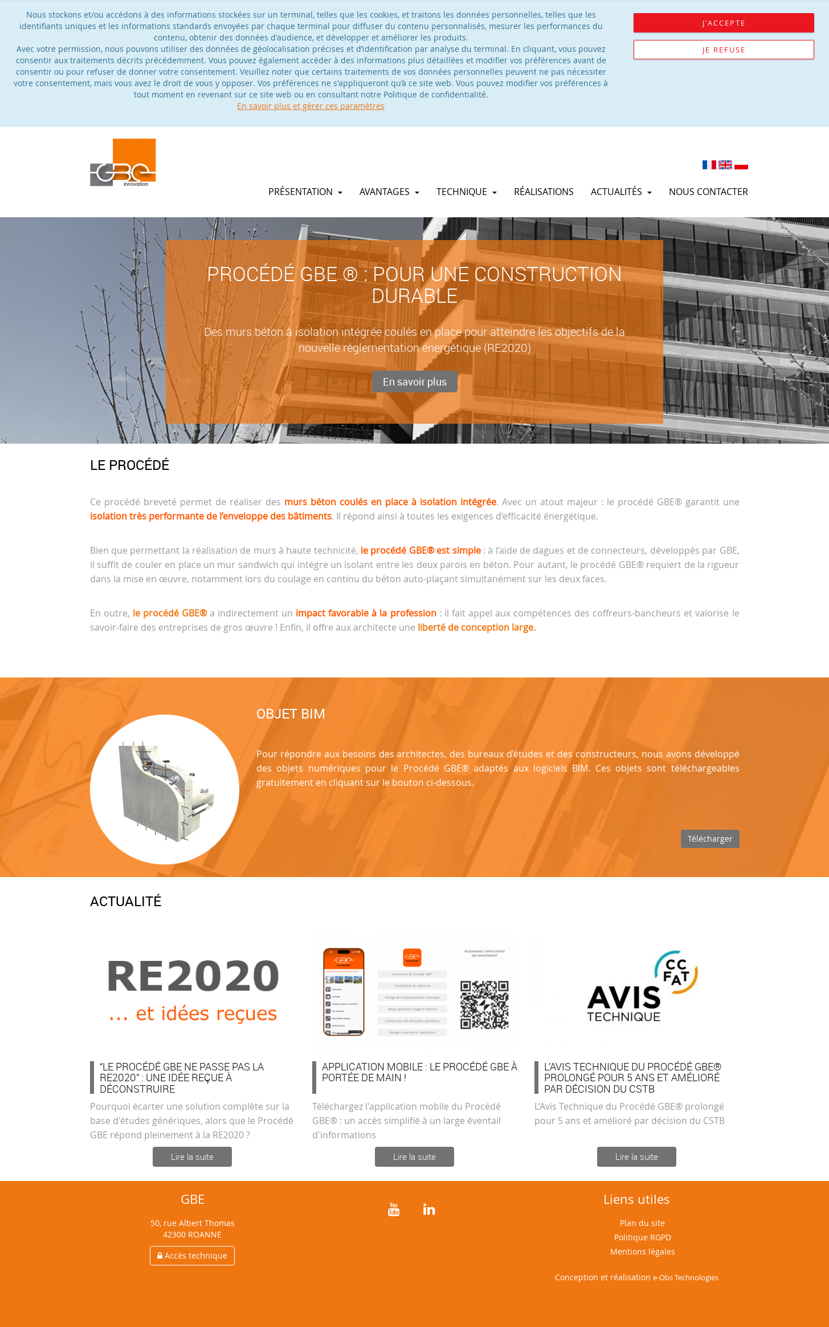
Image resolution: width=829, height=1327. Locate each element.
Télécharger (710, 838)
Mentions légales (642, 1251)
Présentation (305, 191)
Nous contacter (708, 191)
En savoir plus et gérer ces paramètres (311, 105)
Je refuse (724, 49)
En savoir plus (415, 381)
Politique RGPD (642, 1237)
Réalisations (544, 191)
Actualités (621, 191)
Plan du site (642, 1223)
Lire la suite (192, 1156)
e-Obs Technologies (685, 1277)
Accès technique (192, 1255)
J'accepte (724, 23)
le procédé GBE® (170, 613)
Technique (466, 191)
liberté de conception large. (477, 627)
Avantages (389, 191)
